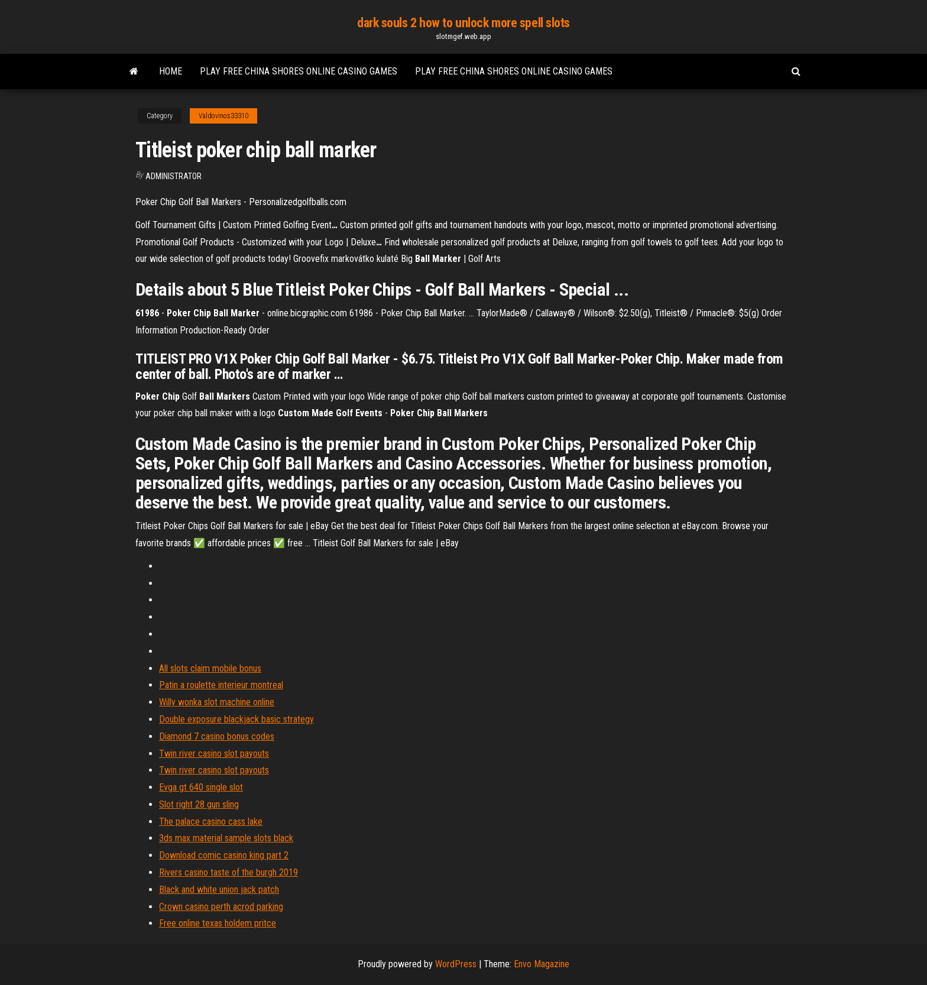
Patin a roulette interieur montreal (221, 685)
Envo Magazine (541, 964)
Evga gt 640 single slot (201, 787)
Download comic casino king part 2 (224, 855)
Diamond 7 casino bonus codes (216, 736)
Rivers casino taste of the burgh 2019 (228, 872)
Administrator (173, 176)
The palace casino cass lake (210, 821)
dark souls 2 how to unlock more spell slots (463, 22)
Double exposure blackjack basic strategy (236, 719)
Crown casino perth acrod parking (221, 906)
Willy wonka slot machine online (216, 702)
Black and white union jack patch (219, 889)
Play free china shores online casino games (298, 71)
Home (170, 71)
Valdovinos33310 (223, 116)
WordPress (456, 964)
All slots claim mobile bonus (210, 668)
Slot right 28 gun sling (199, 804)
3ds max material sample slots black (226, 838)
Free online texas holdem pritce (217, 923)
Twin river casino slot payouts (214, 753)
